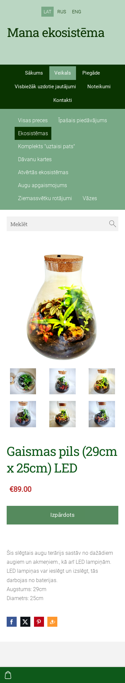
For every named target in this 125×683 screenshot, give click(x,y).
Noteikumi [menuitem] (99, 87)
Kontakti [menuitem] (62, 100)
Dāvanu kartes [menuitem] (35, 159)
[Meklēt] (62, 223)
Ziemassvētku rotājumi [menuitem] (45, 198)
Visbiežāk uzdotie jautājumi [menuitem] (45, 87)
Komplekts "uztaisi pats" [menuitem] (46, 146)
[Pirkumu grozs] (8, 675)
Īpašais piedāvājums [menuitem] (82, 120)
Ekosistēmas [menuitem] (33, 133)
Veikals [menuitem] (62, 73)
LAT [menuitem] (47, 11)
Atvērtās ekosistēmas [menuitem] (43, 172)
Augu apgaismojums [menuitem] (42, 185)
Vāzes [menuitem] (90, 198)
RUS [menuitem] (61, 11)
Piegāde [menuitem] (91, 73)
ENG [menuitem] (76, 11)
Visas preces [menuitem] (33, 120)
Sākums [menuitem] (34, 73)
